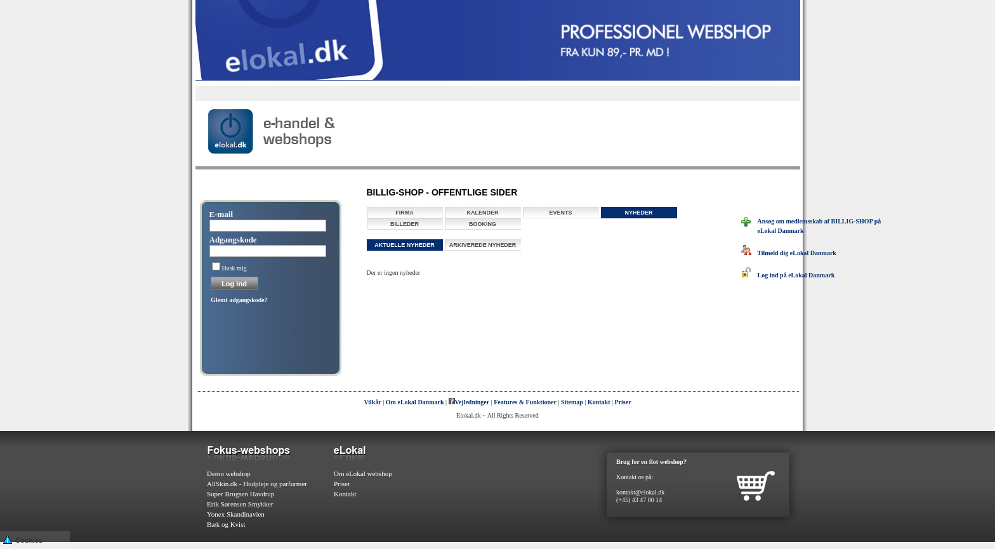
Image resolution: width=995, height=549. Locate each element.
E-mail (221, 214)
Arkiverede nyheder (483, 245)
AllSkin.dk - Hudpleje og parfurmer (257, 483)
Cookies (23, 539)
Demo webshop (229, 473)
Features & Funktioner (525, 402)
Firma (404, 212)
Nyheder (638, 212)
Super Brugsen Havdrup (240, 494)
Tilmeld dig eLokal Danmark (788, 252)
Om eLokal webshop (363, 473)
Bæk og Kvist (226, 524)
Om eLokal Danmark (415, 402)
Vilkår (372, 402)
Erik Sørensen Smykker (240, 504)
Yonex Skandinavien (236, 514)
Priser (623, 402)
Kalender (482, 212)
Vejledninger (469, 402)
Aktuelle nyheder (404, 245)
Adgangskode (233, 239)
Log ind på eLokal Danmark (788, 275)
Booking (482, 224)
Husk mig (234, 268)
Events (560, 212)
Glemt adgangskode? (239, 299)
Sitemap (572, 402)
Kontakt (599, 402)
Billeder (404, 224)
